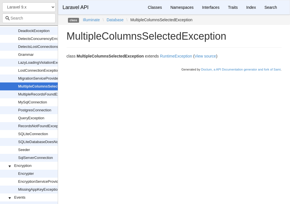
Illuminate (91, 20)
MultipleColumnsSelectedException (49, 86)
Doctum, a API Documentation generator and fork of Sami (241, 69)
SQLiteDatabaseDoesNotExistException (51, 142)
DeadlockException (34, 31)
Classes (155, 7)
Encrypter (26, 173)
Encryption (22, 165)
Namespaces (182, 7)
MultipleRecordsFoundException (44, 94)
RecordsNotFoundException (41, 126)
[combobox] (29, 18)
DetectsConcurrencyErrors (39, 39)
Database (114, 20)
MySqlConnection (32, 102)
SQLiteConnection (33, 134)
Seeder (24, 150)
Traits (233, 7)
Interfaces (210, 7)
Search (271, 7)
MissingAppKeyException (39, 189)
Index (251, 7)
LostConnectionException (39, 70)
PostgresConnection (34, 110)
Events (19, 197)
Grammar (26, 54)
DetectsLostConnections (38, 46)
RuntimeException (176, 56)
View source (205, 56)
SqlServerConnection (35, 158)
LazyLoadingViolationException (43, 62)
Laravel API (76, 7)
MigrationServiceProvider (38, 78)
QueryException (31, 118)
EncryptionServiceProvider (39, 181)
